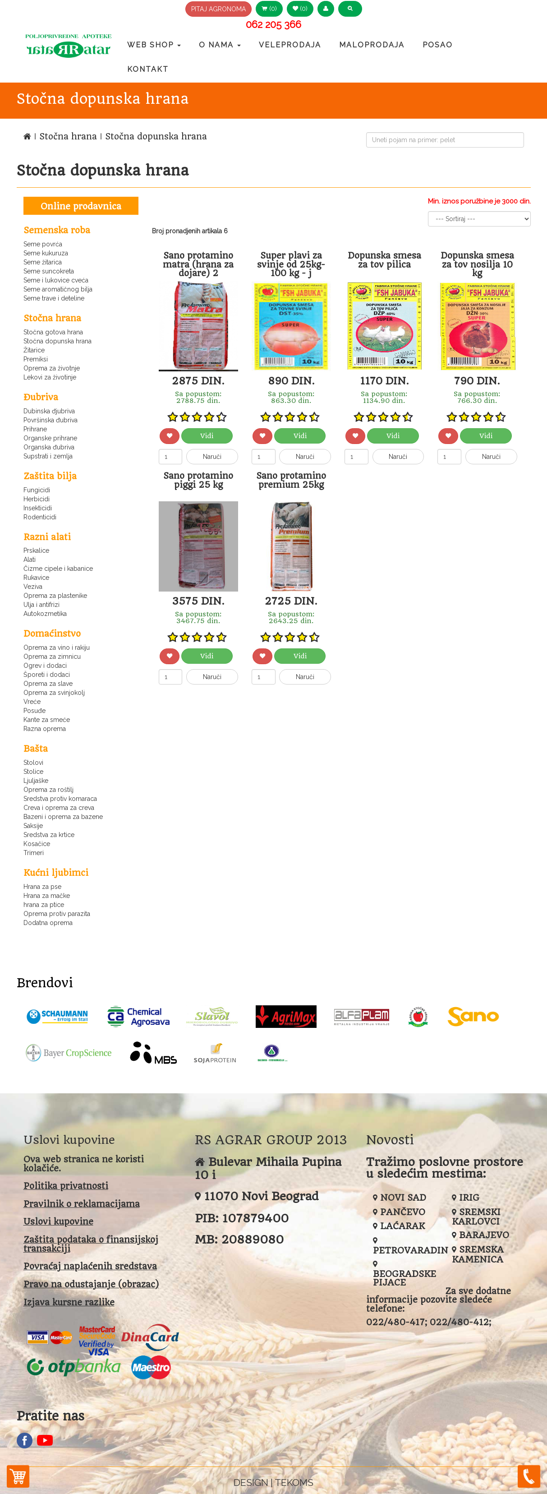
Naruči (212, 456)
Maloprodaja (372, 45)
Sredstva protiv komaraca (60, 798)
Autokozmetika (45, 613)
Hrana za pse (42, 886)
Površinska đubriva (50, 420)
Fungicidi (36, 490)
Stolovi (33, 762)
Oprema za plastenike (55, 595)
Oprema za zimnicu (52, 656)
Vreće (32, 701)
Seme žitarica (42, 262)
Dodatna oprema (48, 922)
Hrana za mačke (46, 895)
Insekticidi (37, 508)
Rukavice (36, 577)
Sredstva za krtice (48, 834)
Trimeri (33, 852)
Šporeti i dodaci (46, 674)
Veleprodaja (290, 45)
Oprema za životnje (51, 368)
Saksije (33, 825)
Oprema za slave (48, 683)
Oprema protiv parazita (56, 913)
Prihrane (35, 429)
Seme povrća (42, 244)
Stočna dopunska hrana (57, 341)
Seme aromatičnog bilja (57, 289)
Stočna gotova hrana (53, 332)
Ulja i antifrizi (41, 604)
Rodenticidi (39, 517)
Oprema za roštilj (48, 789)
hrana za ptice (43, 904)
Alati (29, 559)
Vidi (206, 436)
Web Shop (154, 45)
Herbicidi (36, 499)
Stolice (33, 771)
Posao (438, 45)
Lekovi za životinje (49, 377)
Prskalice (36, 550)
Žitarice (34, 350)
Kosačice (36, 843)
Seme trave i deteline (53, 298)
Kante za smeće (46, 719)
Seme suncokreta (48, 271)
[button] (325, 9)
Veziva (32, 586)
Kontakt (148, 69)
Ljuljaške (35, 780)
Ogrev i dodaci (45, 665)
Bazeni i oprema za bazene (63, 816)
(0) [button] (269, 8)
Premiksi (35, 359)
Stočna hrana (69, 136)
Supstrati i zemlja (48, 456)
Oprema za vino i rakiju (56, 647)
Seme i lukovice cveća (55, 280)
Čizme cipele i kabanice (58, 568)
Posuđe (34, 710)
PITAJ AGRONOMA (218, 9)
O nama (220, 45)
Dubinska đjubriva (49, 411)
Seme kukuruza (45, 253)
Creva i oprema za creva (58, 807)
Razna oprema (44, 728)
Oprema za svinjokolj (54, 692)
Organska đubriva (48, 447)
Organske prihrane (50, 438)
